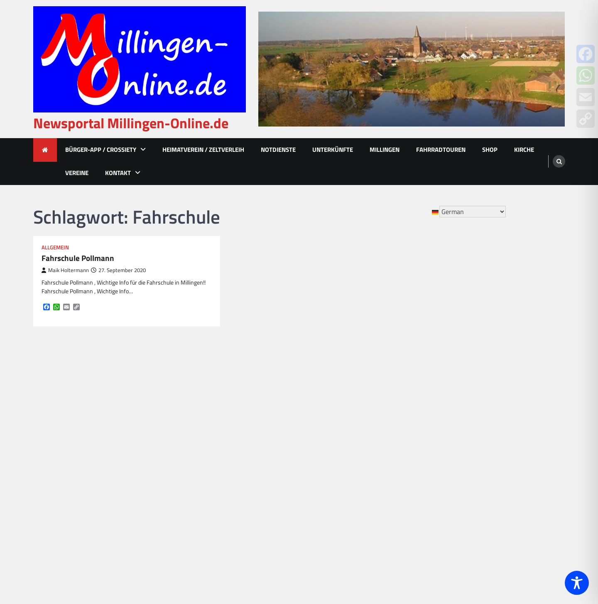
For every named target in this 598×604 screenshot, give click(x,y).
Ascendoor (358, 593)
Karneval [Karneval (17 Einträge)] (314, 443)
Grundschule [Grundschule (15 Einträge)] (357, 403)
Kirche (524, 149)
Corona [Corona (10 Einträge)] (312, 377)
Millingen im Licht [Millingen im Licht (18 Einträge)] (387, 470)
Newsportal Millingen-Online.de (130, 123)
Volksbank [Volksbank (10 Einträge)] (352, 564)
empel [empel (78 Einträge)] (379, 377)
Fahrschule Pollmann (78, 258)
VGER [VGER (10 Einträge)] (375, 550)
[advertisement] (411, 69)
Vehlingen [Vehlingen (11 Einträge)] (343, 550)
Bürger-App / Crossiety (100, 149)
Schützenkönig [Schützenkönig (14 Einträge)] (371, 510)
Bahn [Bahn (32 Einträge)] (340, 363)
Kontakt (118, 173)
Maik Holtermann (65, 270)
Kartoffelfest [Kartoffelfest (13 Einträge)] (355, 443)
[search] (559, 161)
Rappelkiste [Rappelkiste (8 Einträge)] (358, 497)
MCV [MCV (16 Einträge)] (308, 470)
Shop (490, 149)
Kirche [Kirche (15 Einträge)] (359, 457)
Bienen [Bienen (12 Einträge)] (400, 363)
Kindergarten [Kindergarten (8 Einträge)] (320, 457)
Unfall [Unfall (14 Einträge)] (310, 550)
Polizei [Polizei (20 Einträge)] (398, 484)
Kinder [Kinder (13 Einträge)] (392, 443)
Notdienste (278, 149)
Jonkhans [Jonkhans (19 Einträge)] (315, 430)
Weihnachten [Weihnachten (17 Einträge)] (395, 564)
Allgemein (55, 247)
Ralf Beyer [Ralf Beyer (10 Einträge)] (317, 497)
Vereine (76, 173)
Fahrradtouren (441, 149)
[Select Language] (472, 211)
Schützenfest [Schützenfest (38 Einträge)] (321, 510)
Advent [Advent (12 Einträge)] (312, 363)
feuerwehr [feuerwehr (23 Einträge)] (317, 390)
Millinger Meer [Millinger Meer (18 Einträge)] (322, 484)
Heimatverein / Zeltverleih (203, 149)
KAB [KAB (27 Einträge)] (380, 430)
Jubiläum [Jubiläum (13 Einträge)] (351, 430)
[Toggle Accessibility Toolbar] (577, 583)
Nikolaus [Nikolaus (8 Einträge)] (366, 484)
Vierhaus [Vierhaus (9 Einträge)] (314, 564)
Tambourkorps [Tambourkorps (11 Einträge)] (322, 537)
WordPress (427, 593)
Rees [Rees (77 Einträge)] (392, 497)
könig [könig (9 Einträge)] (385, 457)
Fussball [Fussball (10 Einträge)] (386, 390)
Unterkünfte (332, 149)
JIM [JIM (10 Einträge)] (397, 417)
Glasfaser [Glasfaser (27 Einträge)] (315, 403)
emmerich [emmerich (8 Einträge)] (347, 377)
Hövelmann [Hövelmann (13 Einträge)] (366, 417)
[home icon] (45, 150)
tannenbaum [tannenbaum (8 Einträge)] (371, 537)
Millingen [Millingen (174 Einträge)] (339, 470)
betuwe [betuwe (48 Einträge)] (369, 363)
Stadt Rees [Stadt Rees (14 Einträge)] (361, 523)
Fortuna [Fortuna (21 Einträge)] (353, 390)
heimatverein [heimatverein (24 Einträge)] (321, 417)
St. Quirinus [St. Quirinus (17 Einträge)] (319, 523)
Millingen (384, 149)
